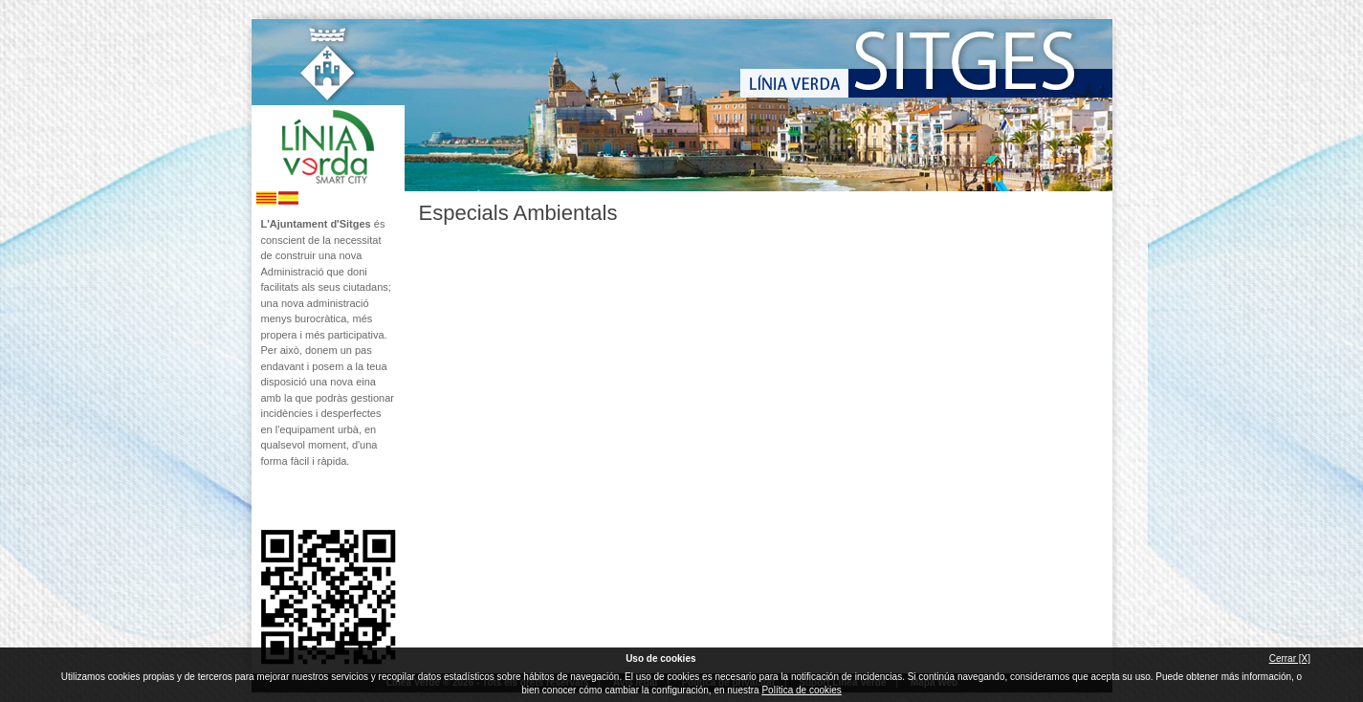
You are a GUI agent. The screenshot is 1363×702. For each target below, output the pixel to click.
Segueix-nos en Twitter (299, 499)
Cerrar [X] (1289, 658)
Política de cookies (801, 690)
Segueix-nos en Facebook (267, 499)
